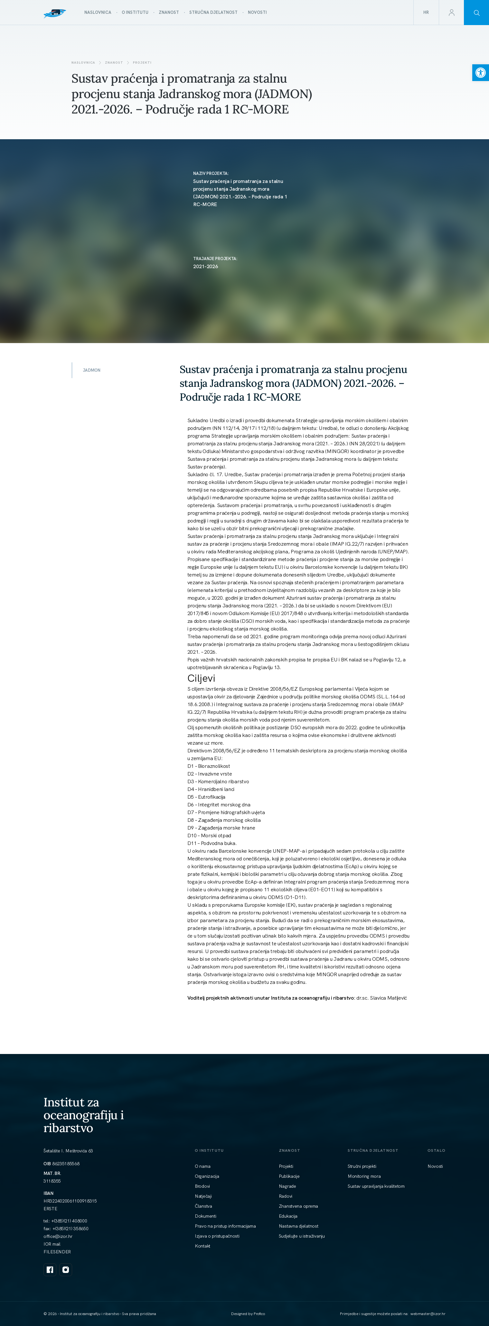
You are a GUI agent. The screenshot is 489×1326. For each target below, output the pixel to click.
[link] (480, 72)
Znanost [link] (114, 62)
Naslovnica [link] (83, 62)
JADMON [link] (91, 370)
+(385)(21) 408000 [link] (69, 1221)
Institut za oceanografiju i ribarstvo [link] (83, 1114)
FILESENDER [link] (57, 1252)
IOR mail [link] (52, 1244)
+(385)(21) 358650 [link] (70, 1228)
